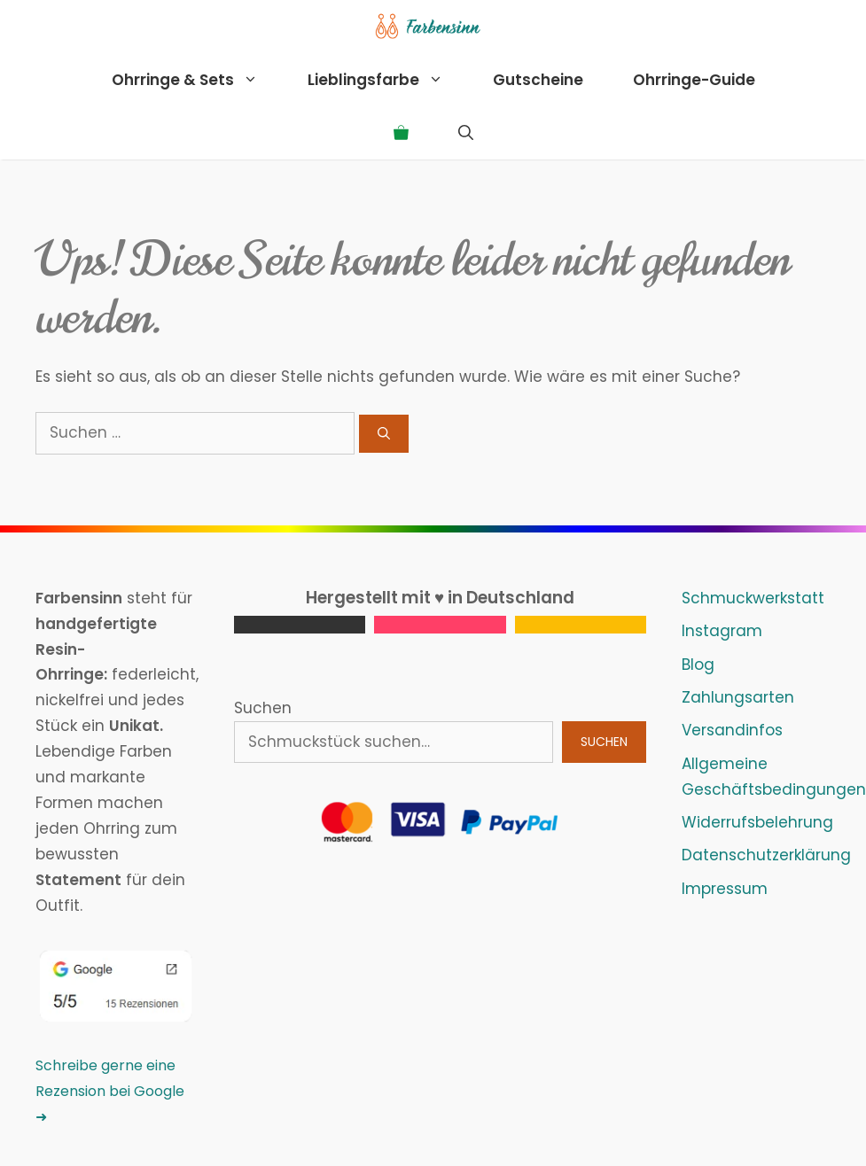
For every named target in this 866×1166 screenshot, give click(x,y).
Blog (698, 664)
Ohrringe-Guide (694, 79)
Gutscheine (538, 79)
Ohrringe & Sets (197, 79)
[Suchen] (384, 434)
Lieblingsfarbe (388, 79)
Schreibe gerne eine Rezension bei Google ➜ (109, 1091)
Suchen (263, 708)
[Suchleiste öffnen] (465, 132)
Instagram (722, 630)
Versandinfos (732, 730)
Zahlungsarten (738, 697)
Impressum (725, 888)
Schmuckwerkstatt (753, 598)
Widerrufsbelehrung (757, 822)
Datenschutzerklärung (766, 855)
